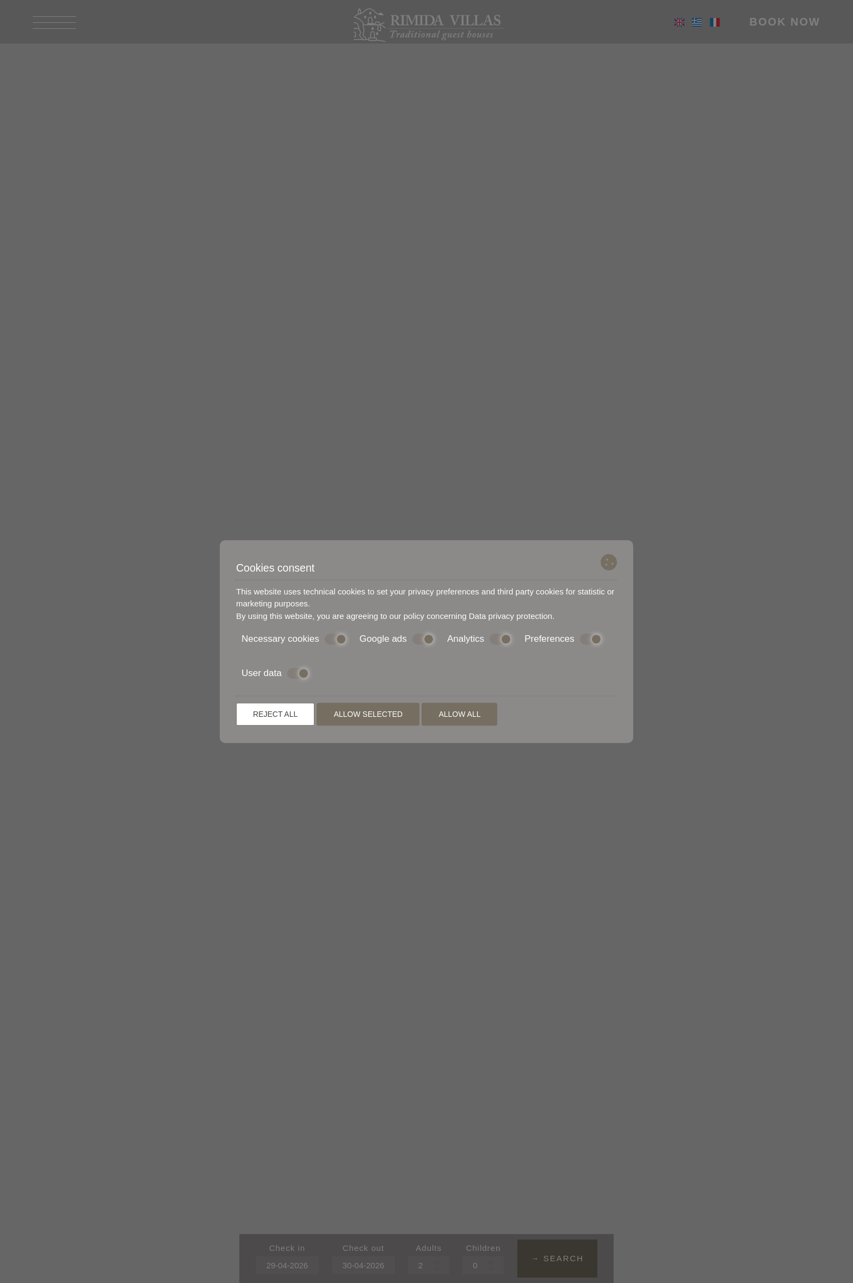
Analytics (479, 639)
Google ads (397, 639)
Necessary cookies (294, 639)
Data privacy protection (510, 616)
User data (275, 673)
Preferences (563, 639)
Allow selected (368, 714)
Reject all (275, 714)
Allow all (459, 714)
